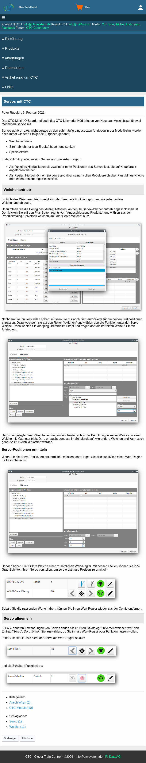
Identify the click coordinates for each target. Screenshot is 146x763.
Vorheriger (10, 738)
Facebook (8, 27)
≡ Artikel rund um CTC (20, 77)
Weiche (17, 726)
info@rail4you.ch (79, 24)
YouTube (108, 24)
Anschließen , (20, 702)
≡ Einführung (12, 39)
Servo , (16, 721)
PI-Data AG (113, 756)
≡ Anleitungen (13, 58)
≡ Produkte (11, 48)
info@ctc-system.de (37, 24)
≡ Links (7, 87)
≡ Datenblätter (13, 68)
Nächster (27, 738)
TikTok (120, 24)
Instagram (132, 24)
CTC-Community (37, 27)
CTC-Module (21, 707)
